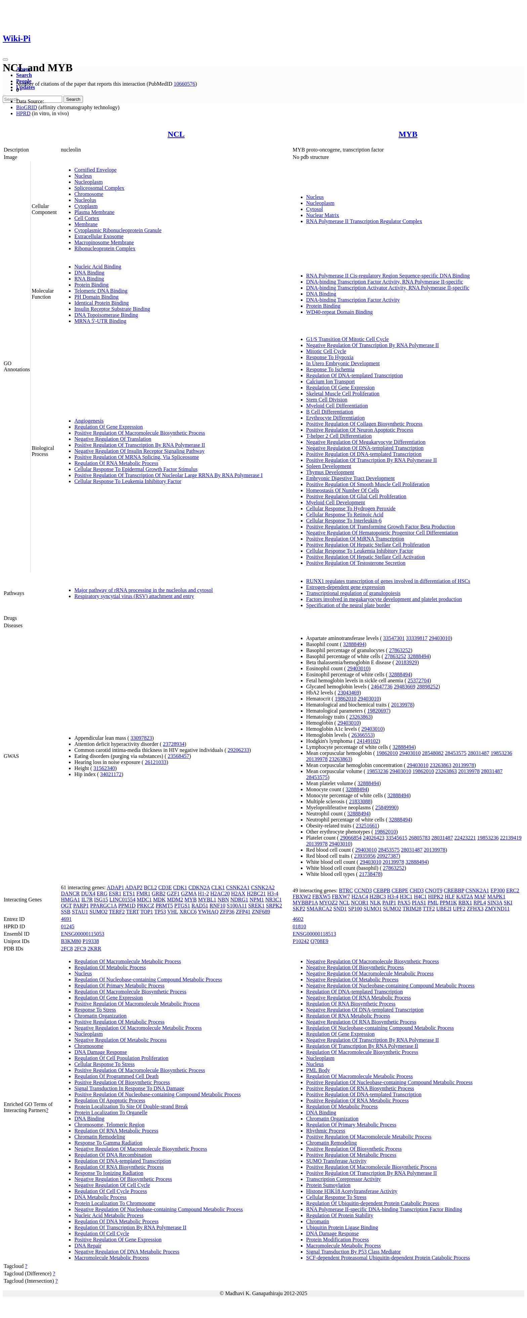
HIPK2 (435, 896)
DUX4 (88, 893)
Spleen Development (328, 466)
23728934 (174, 744)
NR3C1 (273, 899)
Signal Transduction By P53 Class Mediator (353, 1252)
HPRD (23, 113)
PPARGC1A (103, 905)
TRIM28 (412, 908)
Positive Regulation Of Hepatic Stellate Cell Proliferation (368, 545)
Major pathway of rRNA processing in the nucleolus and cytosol (143, 590)
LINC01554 (122, 899)
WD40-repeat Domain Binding (339, 312)
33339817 (417, 638)
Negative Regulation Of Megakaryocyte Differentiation (365, 442)
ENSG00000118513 (314, 934)
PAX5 (404, 902)
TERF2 (117, 912)
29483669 (404, 686)
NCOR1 (359, 902)
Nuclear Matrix (322, 215)
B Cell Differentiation (329, 412)
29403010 (439, 638)
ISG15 (101, 899)
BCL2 (150, 887)
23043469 (348, 692)
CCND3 (363, 890)
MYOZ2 (328, 902)
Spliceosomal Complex (99, 188)
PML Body (318, 1070)
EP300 (497, 890)
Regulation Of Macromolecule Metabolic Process (127, 961)
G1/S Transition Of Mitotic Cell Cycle (347, 339)
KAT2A (464, 896)
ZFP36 (227, 912)
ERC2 (512, 890)
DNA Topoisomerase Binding (106, 315)
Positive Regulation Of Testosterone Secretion (355, 563)
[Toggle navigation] (5, 59)
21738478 (370, 874)
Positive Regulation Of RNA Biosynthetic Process (360, 1088)
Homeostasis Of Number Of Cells (342, 490)
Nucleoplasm (88, 182)
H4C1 (420, 896)
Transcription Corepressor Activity (343, 1179)
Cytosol (314, 209)
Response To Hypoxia (330, 357)
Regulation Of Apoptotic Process (109, 1100)
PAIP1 (389, 902)
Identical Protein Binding (101, 303)
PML (433, 902)
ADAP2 (134, 887)
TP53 (160, 912)
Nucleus (83, 176)
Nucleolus (85, 200)
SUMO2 (98, 912)
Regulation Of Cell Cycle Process (110, 1191)
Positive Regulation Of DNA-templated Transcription (363, 454)
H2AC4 (360, 896)
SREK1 (256, 905)
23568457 (178, 756)
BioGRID (26, 107)
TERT (132, 912)
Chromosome (88, 194)
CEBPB (381, 890)
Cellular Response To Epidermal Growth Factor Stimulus (136, 469)
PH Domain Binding (96, 297)
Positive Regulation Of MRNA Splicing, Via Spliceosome (136, 457)
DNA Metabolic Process (100, 1197)
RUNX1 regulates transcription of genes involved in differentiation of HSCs (388, 581)
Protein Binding (91, 285)
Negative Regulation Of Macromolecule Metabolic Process (138, 1028)
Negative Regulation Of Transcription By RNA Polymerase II (372, 345)
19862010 (345, 698)
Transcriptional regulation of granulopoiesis (353, 593)
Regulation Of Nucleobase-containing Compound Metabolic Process (148, 979)
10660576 (184, 84)
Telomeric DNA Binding (100, 291)
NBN (223, 899)
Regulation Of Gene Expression (108, 427)
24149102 (367, 741)
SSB (65, 912)
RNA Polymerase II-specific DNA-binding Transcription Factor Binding (384, 1209)
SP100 (355, 908)
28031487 (478, 753)
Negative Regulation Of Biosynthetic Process (123, 1179)
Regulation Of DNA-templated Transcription (354, 375)
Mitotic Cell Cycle (326, 351)
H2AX (238, 893)
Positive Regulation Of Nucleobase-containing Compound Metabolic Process (157, 1094)
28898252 (427, 686)
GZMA (189, 893)
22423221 (465, 838)
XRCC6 (188, 912)
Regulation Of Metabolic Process (110, 967)
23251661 (366, 825)
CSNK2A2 (263, 887)
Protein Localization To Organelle (110, 1112)
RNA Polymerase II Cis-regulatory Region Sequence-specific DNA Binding (388, 276)
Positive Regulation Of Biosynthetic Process (122, 1082)
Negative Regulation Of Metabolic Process (120, 1040)
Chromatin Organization (100, 1016)
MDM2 (175, 899)
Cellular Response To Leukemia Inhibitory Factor (127, 481)
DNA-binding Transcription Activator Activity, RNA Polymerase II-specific (388, 288)
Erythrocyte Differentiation (335, 418)
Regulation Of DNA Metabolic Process (116, 1221)
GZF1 (173, 893)
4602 (298, 919)
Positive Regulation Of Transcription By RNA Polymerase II (139, 445)
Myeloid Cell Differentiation (337, 406)
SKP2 (299, 908)
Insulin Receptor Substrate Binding (112, 309)
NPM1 (257, 899)
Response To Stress (95, 1010)
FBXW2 (302, 896)
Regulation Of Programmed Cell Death (116, 1076)
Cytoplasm (85, 206)
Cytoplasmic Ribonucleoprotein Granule (118, 230)
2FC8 (67, 948)
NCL (176, 134)
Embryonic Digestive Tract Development (350, 478)
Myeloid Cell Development (335, 502)
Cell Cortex (86, 218)
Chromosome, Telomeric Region (109, 1125)
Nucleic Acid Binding (97, 266)
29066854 (351, 838)
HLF (450, 896)
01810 (299, 926)
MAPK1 (496, 896)
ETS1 (129, 893)
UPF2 (459, 908)
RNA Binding (89, 279)
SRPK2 (274, 905)
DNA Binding (89, 272)
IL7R (87, 899)
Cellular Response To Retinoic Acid (344, 514)
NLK (375, 902)
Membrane (85, 224)
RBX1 (465, 902)
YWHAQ (208, 912)
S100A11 (237, 905)
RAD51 (200, 905)
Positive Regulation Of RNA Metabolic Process (357, 1100)
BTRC (346, 890)
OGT (66, 905)
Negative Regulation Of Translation (112, 439)
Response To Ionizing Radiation (108, 1173)
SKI (507, 902)
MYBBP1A (305, 902)
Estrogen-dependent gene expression (345, 587)
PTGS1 (182, 905)
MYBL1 (207, 899)
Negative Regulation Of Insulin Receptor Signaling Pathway (139, 451)
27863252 (399, 650)
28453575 (456, 753)
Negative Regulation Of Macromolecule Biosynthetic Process (140, 1149)
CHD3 (417, 890)
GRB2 (158, 893)
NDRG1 (239, 899)
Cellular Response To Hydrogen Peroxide (351, 508)
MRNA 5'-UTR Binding (100, 321)
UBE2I (443, 908)
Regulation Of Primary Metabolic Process (119, 985)
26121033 (155, 762)
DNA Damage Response (100, 1052)
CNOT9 (434, 890)
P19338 (91, 941)
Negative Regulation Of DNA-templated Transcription (364, 448)
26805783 (419, 838)
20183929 (406, 662)
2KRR (94, 948)
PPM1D (127, 905)
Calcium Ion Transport (330, 381)
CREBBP (454, 890)
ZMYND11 (497, 908)
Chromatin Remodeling (99, 1137)
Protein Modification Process (337, 1239)
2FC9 (80, 948)
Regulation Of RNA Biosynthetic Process (119, 1167)
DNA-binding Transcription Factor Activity (353, 300)
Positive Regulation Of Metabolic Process (119, 1022)
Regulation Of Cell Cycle (101, 1233)
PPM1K (448, 902)
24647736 (382, 686)
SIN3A (494, 902)
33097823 (141, 738)
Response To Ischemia (330, 369)
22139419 (511, 838)
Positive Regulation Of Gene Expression (118, 1239)
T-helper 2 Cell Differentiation (339, 436)
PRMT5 (164, 905)
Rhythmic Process (325, 1131)
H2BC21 (256, 893)
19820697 (378, 711)
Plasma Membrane (94, 212)
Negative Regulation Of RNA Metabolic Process (358, 998)
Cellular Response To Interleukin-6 (344, 520)
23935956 (365, 856)
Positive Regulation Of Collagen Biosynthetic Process (364, 424)
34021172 (110, 774)
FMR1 (143, 893)
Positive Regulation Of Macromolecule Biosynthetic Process (139, 433)
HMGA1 (70, 899)
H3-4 (272, 893)
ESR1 (115, 893)
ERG (102, 893)
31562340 (104, 768)
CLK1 (218, 887)
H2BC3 (377, 896)
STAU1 (80, 912)
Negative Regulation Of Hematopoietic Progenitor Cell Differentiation (382, 533)
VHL (172, 912)
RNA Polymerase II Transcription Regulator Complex (364, 221)
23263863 (360, 717)
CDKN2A (199, 887)
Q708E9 (319, 941)
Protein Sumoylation (328, 1185)
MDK (159, 899)
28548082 (433, 753)
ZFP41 (243, 912)
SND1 (340, 908)
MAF (480, 896)
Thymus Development (330, 472)
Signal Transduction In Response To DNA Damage (129, 1088)
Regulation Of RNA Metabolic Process (116, 463)
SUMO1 (373, 908)
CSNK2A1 (238, 887)
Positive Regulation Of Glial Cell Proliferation (356, 496)
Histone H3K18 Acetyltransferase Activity (352, 1191)
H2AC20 (220, 893)
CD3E (165, 887)
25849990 (386, 807)
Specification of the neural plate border (348, 605)
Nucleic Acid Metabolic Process (109, 1215)
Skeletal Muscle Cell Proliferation (342, 393)
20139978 (402, 705)
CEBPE (400, 890)
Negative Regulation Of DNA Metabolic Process (126, 1252)
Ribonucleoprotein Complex (104, 248)
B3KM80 (71, 941)
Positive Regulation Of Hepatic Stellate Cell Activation (365, 557)
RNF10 (217, 905)
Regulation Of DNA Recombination (113, 1155)
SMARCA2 (319, 908)
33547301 (394, 638)
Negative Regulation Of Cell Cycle (112, 1185)
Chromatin (317, 1221)
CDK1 (180, 887)
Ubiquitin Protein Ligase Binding (342, 1227)
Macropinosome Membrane (104, 242)
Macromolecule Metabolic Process (111, 1258)
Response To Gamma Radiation (108, 1143)
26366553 (362, 735)
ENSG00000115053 (82, 934)
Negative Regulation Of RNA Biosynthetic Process (361, 1022)
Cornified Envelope (95, 170)
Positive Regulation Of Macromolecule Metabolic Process (137, 1004)
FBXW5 (321, 896)
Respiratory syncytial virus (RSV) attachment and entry (134, 596)
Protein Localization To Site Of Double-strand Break (131, 1106)
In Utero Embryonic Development (343, 363)
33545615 (396, 838)
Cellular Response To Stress (104, 1064)
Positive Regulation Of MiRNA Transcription (355, 539)
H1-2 (203, 893)
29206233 (238, 750)
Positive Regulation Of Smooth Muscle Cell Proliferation (368, 484)
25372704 (418, 680)
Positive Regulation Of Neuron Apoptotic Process (359, 430)
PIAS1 (419, 902)
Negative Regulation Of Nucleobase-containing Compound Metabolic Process (158, 1209)
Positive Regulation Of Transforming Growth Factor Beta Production (380, 526)
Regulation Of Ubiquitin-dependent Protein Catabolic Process (372, 1203)
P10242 (301, 941)
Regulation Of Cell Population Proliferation (121, 1058)
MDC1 (144, 899)
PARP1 (81, 905)
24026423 (373, 838)
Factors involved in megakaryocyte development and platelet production (384, 599)
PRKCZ (145, 905)
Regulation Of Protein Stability (339, 1215)
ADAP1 (115, 887)
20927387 (388, 856)
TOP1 (146, 912)
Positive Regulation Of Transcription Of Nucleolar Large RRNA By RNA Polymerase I (168, 475)
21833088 (359, 801)
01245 (67, 926)
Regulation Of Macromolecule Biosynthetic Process (130, 991)
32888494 (354, 644)
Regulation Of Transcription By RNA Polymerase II (130, 1227)
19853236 (501, 753)
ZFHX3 (475, 908)
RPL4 (480, 902)
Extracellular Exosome (98, 236)
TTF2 (429, 908)
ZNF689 (261, 912)
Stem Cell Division (327, 399)
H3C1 (406, 896)
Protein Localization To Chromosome (114, 1203)
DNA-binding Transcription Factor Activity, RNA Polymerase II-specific (384, 282)
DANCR (70, 893)
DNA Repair (87, 1245)
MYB (408, 134)
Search (24, 75)
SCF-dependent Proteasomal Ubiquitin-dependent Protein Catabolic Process (388, 1258)
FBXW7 (341, 896)
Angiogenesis (89, 421)
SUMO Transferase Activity (336, 1161)
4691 (66, 919)
